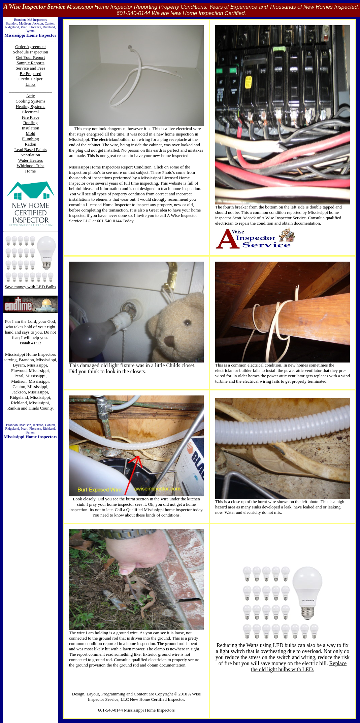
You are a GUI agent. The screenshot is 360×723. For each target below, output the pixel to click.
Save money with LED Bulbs (30, 286)
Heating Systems (30, 106)
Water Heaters (30, 160)
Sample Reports (30, 62)
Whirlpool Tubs (30, 165)
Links (31, 84)
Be (23, 73)
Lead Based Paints (30, 149)
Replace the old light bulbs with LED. (299, 666)
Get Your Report (30, 57)
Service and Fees (30, 68)
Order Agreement (30, 46)
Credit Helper (30, 78)
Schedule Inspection (30, 51)
